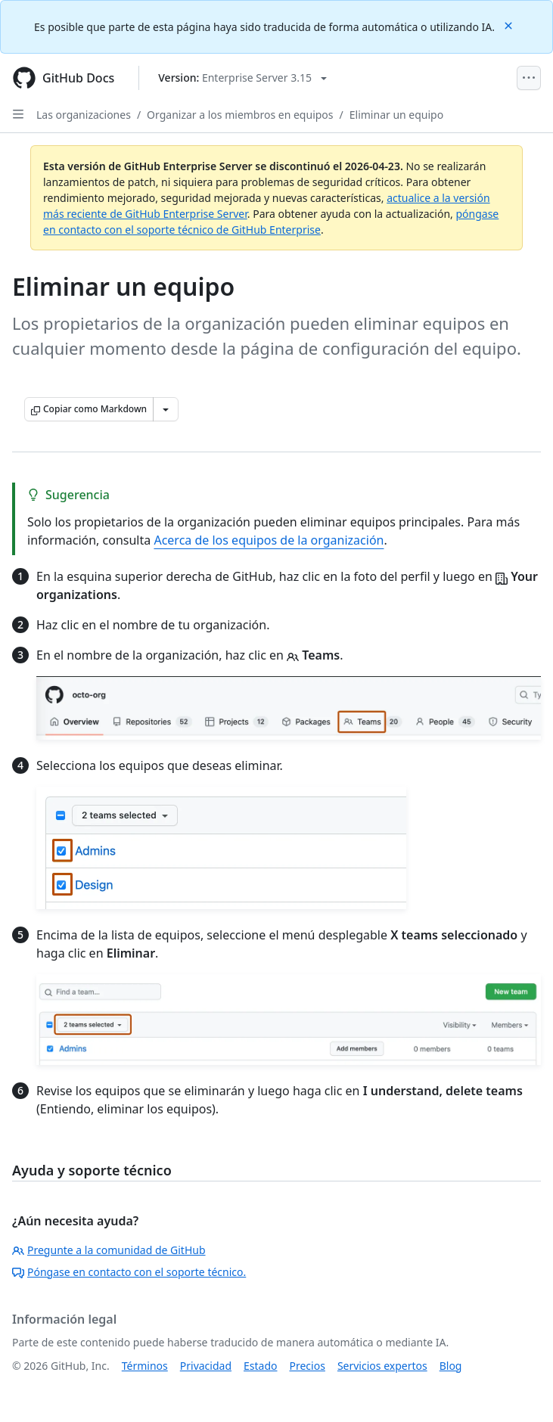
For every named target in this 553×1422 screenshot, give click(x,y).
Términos (145, 1365)
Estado (260, 1365)
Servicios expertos (382, 1365)
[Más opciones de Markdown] (166, 409)
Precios (307, 1365)
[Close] (510, 24)
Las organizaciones (83, 114)
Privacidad (205, 1365)
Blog (451, 1365)
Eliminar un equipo (396, 114)
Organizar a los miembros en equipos (240, 114)
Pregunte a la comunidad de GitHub (109, 1250)
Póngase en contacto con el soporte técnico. (129, 1272)
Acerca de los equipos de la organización (269, 540)
